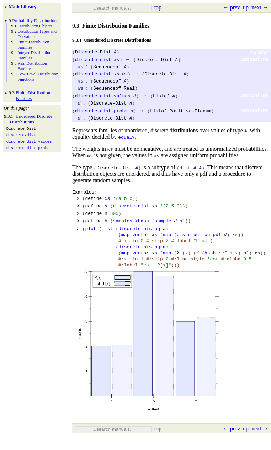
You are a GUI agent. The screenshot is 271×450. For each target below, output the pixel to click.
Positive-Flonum (190, 111)
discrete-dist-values (103, 97)
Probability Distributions (35, 20)
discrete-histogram (143, 236)
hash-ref (215, 264)
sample (163, 227)
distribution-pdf (199, 243)
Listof (161, 97)
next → (260, 7)
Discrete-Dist (93, 52)
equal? (126, 138)
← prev (231, 7)
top (157, 7)
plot (90, 236)
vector (140, 243)
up (246, 7)
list (107, 236)
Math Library (22, 6)
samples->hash (131, 227)
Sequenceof (107, 67)
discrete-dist (93, 60)
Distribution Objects (34, 25)
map (125, 243)
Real (129, 89)
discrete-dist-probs (101, 111)
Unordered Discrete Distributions (31, 119)
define (93, 201)
